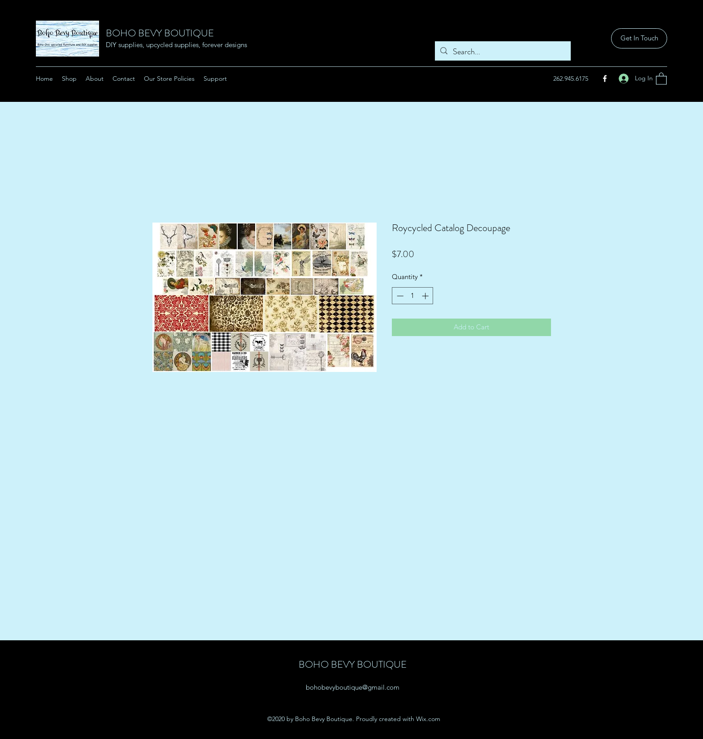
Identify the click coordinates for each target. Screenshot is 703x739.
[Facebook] (604, 78)
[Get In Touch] (639, 38)
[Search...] (502, 52)
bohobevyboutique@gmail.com (352, 687)
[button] (661, 78)
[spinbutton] (412, 296)
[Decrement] (399, 296)
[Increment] (426, 296)
